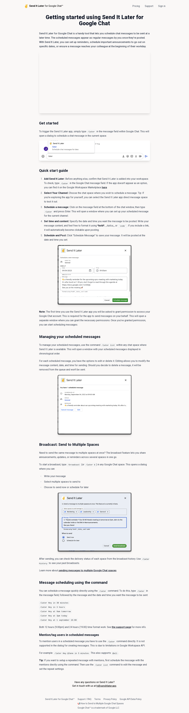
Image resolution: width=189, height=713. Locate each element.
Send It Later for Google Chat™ (60, 699)
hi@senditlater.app (106, 685)
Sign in (161, 6)
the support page (121, 627)
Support (149, 6)
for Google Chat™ (43, 6)
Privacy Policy (110, 699)
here (104, 187)
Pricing (136, 6)
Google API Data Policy (131, 699)
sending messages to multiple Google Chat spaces (87, 570)
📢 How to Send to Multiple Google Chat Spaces (101, 703)
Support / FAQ (84, 699)
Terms (97, 699)
